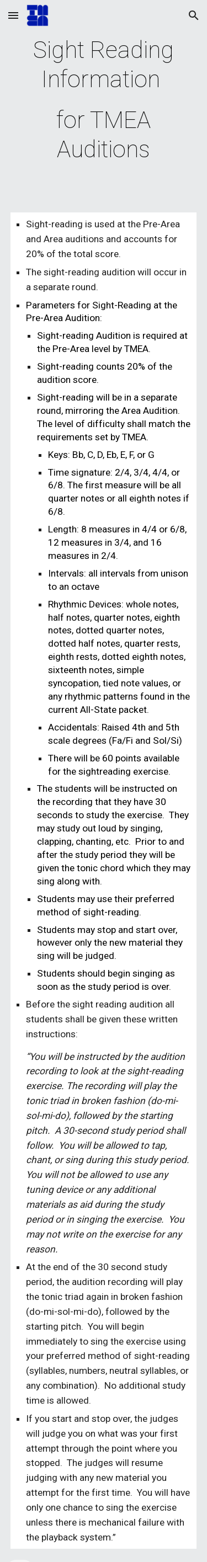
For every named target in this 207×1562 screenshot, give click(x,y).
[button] (13, 15)
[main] (103, 99)
